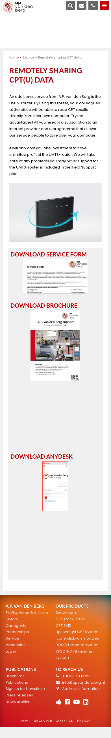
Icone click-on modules (77, 638)
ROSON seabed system (77, 645)
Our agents (16, 625)
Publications (17, 682)
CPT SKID (63, 625)
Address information (81, 688)
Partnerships (17, 632)
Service (28, 57)
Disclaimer (43, 720)
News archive (18, 701)
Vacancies (15, 645)
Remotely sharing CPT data (60, 57)
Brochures (15, 676)
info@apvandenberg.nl (83, 682)
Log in (11, 651)
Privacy (83, 720)
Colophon (64, 720)
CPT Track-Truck (71, 619)
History (12, 619)
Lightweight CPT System (77, 632)
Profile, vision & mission (27, 612)
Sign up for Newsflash (25, 688)
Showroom (66, 612)
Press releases (19, 695)
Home (14, 57)
